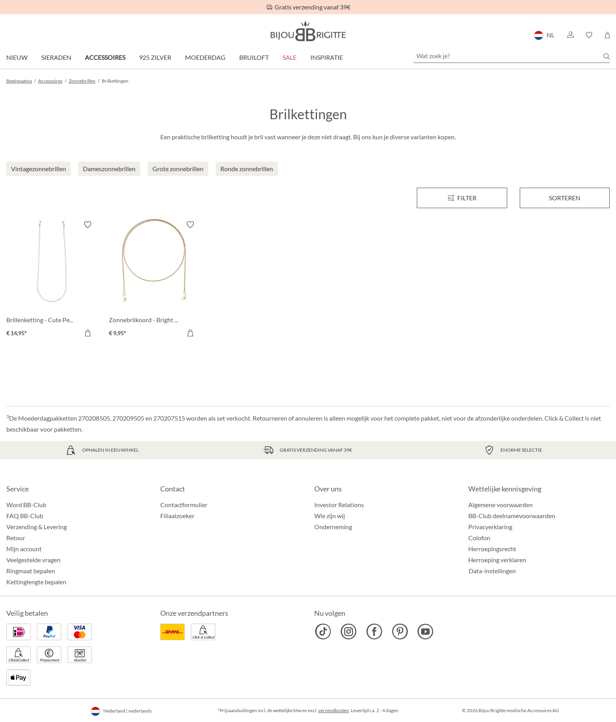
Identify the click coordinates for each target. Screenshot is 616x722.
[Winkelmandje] (607, 35)
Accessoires (105, 57)
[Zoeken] (606, 56)
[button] (570, 35)
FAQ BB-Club (24, 515)
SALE (289, 57)
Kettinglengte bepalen (36, 581)
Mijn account (24, 548)
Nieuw (17, 57)
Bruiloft (254, 57)
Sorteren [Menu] (564, 197)
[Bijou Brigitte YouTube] (425, 631)
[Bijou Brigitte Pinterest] (400, 631)
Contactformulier (183, 504)
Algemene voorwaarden (500, 504)
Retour (15, 537)
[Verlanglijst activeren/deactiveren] (87, 224)
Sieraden (56, 57)
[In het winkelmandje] (87, 332)
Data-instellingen (492, 570)
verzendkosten (333, 710)
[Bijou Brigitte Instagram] (349, 631)
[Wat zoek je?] (511, 56)
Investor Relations (339, 504)
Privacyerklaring (490, 526)
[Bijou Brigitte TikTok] (323, 631)
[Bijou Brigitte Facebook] (374, 631)
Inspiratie (326, 57)
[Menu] (462, 198)
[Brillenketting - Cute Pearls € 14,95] (51, 280)
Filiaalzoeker (177, 515)
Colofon (479, 537)
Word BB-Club (26, 504)
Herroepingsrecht (492, 548)
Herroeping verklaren (497, 559)
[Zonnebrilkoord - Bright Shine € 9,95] (154, 280)
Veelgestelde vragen (33, 559)
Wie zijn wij (329, 515)
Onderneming (333, 526)
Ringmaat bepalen (30, 570)
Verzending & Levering (36, 526)
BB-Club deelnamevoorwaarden (511, 515)
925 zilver (155, 57)
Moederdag (205, 57)
